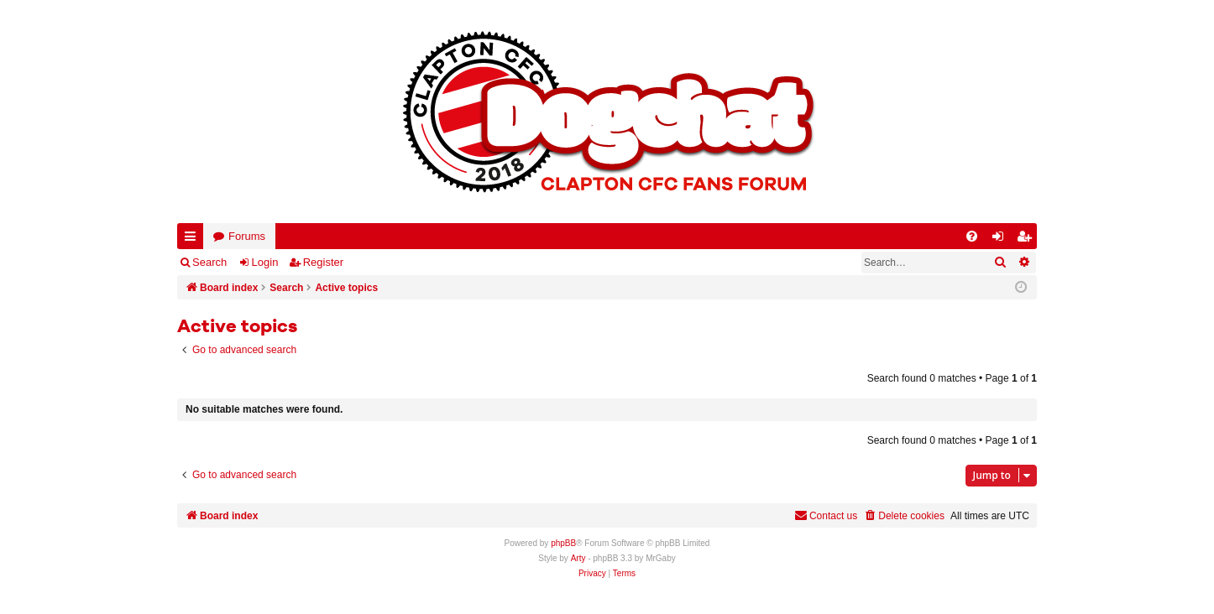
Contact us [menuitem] (825, 515)
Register (323, 262)
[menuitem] (972, 236)
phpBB (563, 543)
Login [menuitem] (1001, 239)
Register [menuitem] (1027, 239)
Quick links (193, 239)
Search (209, 262)
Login (265, 262)
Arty (578, 558)
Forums (246, 236)
